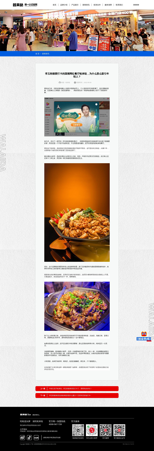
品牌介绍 (63, 5)
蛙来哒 (98, 143)
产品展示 (74, 5)
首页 (54, 5)
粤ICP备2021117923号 (128, 444)
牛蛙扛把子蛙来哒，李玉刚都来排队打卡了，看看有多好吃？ (70, 388)
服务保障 (108, 5)
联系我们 (119, 5)
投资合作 (97, 5)
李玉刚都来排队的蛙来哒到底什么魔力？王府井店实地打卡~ (70, 395)
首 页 (37, 54)
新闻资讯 (86, 5)
